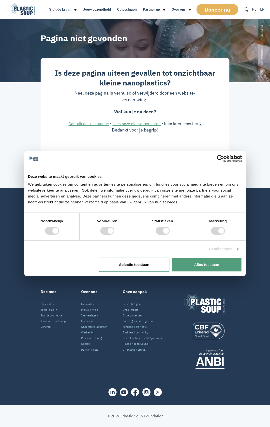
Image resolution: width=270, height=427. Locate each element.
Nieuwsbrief (88, 304)
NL (254, 9)
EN (262, 9)
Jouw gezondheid (96, 9)
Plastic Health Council (136, 343)
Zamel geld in (49, 310)
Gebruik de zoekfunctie (88, 123)
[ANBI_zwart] (204, 359)
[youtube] (124, 392)
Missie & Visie (89, 310)
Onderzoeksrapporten (94, 326)
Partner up (150, 9)
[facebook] (135, 392)
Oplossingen (126, 9)
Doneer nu (217, 9)
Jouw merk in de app (53, 321)
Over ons (178, 9)
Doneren (46, 326)
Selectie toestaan (134, 265)
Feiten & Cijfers (132, 304)
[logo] (204, 331)
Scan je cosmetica (51, 315)
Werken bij (87, 332)
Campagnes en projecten (138, 321)
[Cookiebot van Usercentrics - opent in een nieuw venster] (220, 158)
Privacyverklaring (91, 338)
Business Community (135, 332)
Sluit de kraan (59, 9)
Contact (85, 343)
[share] (112, 392)
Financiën (87, 321)
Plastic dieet (48, 304)
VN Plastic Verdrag (134, 349)
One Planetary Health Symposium (143, 338)
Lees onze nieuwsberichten (136, 123)
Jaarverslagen (89, 315)
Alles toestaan (206, 265)
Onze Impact (130, 310)
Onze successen (132, 315)
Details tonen (220, 249)
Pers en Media (89, 349)
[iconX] (158, 392)
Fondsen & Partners (135, 326)
